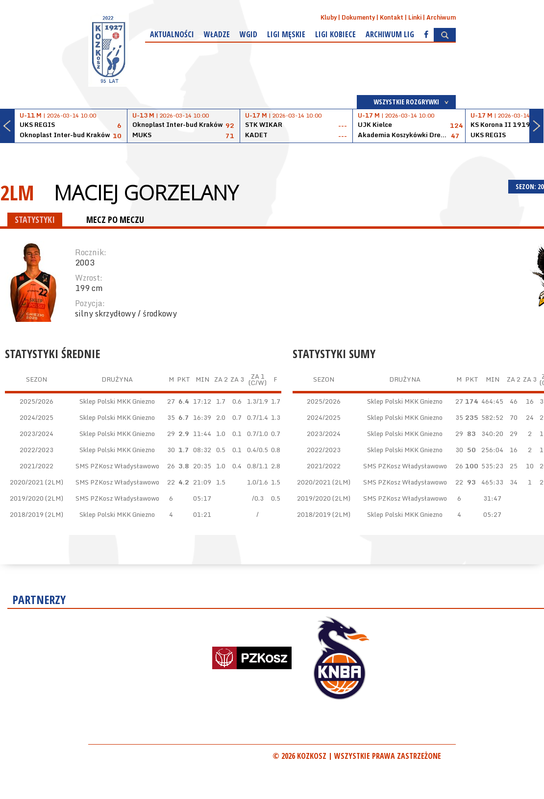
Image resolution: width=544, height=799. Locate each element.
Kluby (329, 17)
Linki (414, 17)
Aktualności (172, 34)
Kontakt (391, 17)
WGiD (248, 34)
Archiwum (441, 17)
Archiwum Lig (390, 34)
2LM (17, 192)
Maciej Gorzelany (146, 192)
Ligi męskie (286, 34)
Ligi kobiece (335, 34)
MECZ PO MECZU (115, 219)
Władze (217, 34)
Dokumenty (358, 17)
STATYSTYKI (35, 219)
